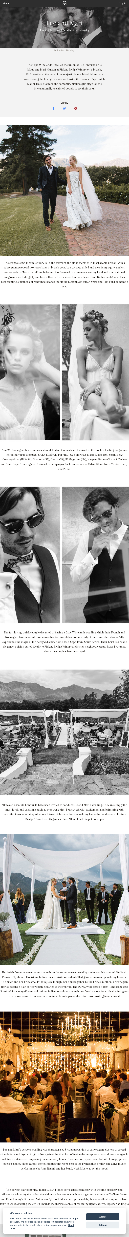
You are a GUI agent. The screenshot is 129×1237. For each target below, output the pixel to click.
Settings (103, 1225)
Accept (102, 1217)
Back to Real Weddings (64, 50)
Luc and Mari (64, 23)
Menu (6, 3)
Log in (122, 3)
